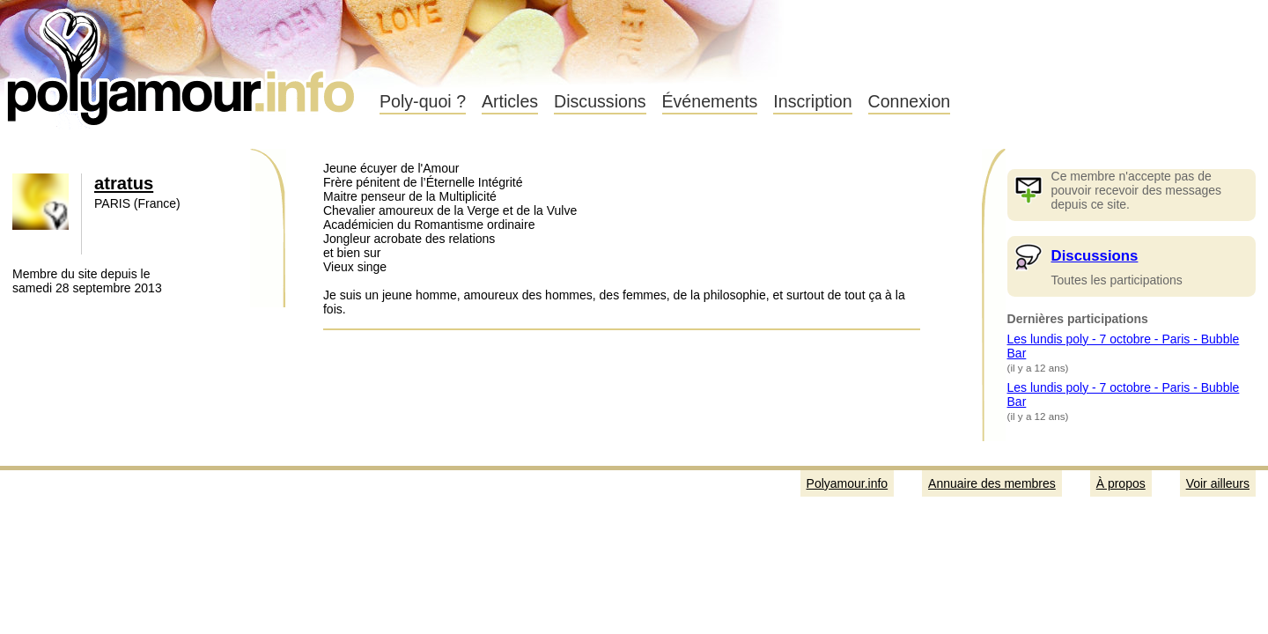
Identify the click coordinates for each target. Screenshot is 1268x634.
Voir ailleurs (1218, 483)
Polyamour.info (182, 61)
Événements (710, 101)
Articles (510, 101)
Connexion (909, 101)
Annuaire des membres (992, 483)
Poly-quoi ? (423, 101)
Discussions (600, 101)
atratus (123, 183)
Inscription (812, 101)
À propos (1121, 483)
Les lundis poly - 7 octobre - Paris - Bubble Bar (1123, 346)
